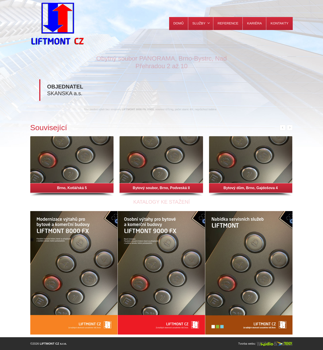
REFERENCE (228, 23)
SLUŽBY (201, 23)
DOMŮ (178, 23)
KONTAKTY (279, 23)
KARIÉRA (254, 23)
